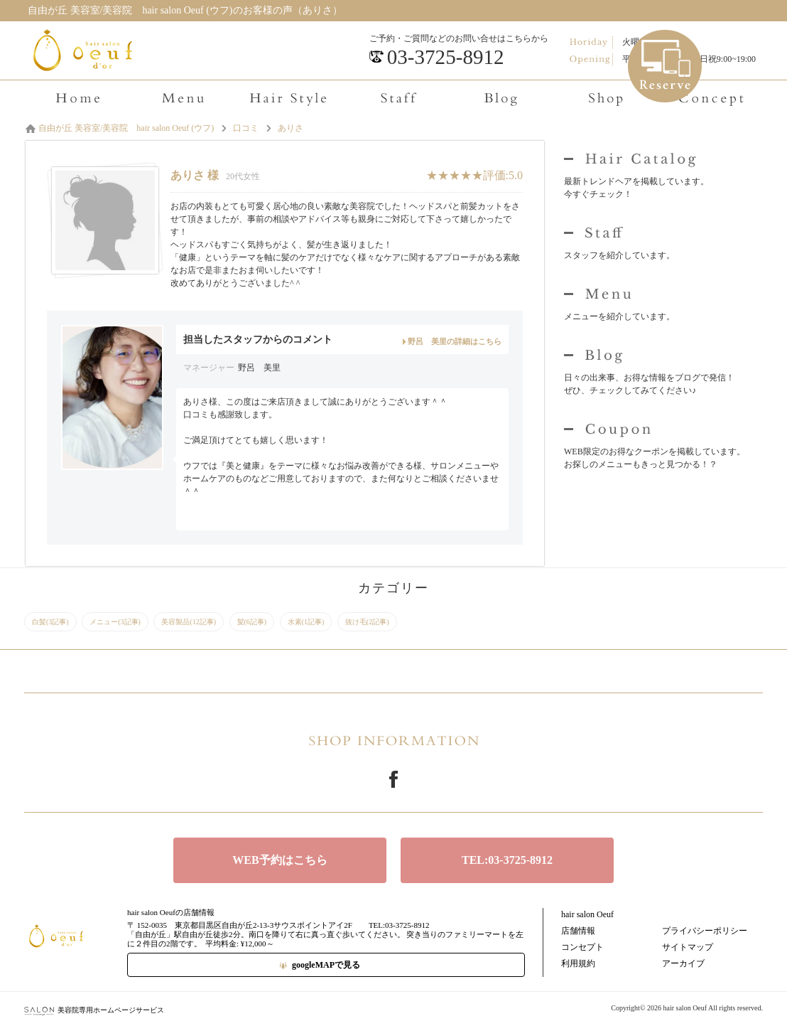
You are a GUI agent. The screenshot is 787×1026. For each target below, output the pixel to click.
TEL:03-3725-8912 (507, 860)
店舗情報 (578, 931)
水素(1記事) (306, 622)
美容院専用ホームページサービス (94, 1010)
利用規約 (578, 963)
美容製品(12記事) (188, 622)
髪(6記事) (252, 622)
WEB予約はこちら (279, 860)
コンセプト (582, 947)
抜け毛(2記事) (367, 622)
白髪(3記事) (50, 622)
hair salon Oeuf (587, 914)
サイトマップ (687, 947)
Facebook (393, 779)
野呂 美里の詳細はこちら (454, 341)
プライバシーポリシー (704, 931)
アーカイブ (683, 963)
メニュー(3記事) (115, 622)
